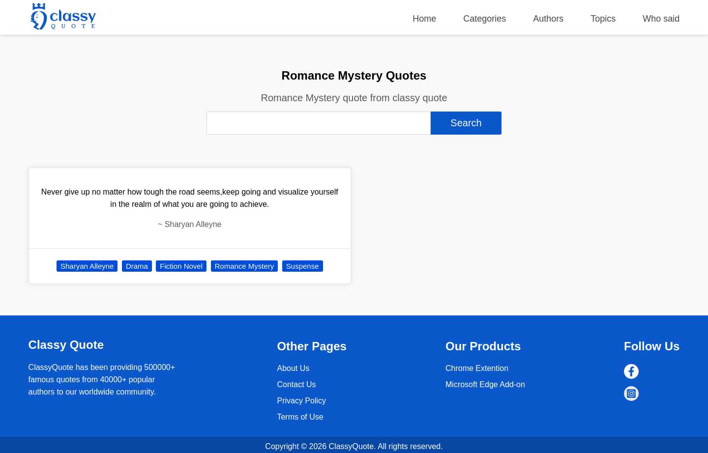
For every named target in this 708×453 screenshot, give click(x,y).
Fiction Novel (181, 266)
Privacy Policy (301, 400)
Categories (484, 19)
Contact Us (296, 384)
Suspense (302, 266)
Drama (137, 266)
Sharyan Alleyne (87, 266)
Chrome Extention (476, 368)
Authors (548, 19)
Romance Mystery (244, 266)
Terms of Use (300, 417)
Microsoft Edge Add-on (485, 384)
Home (424, 19)
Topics (603, 19)
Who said (661, 19)
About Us (293, 368)
